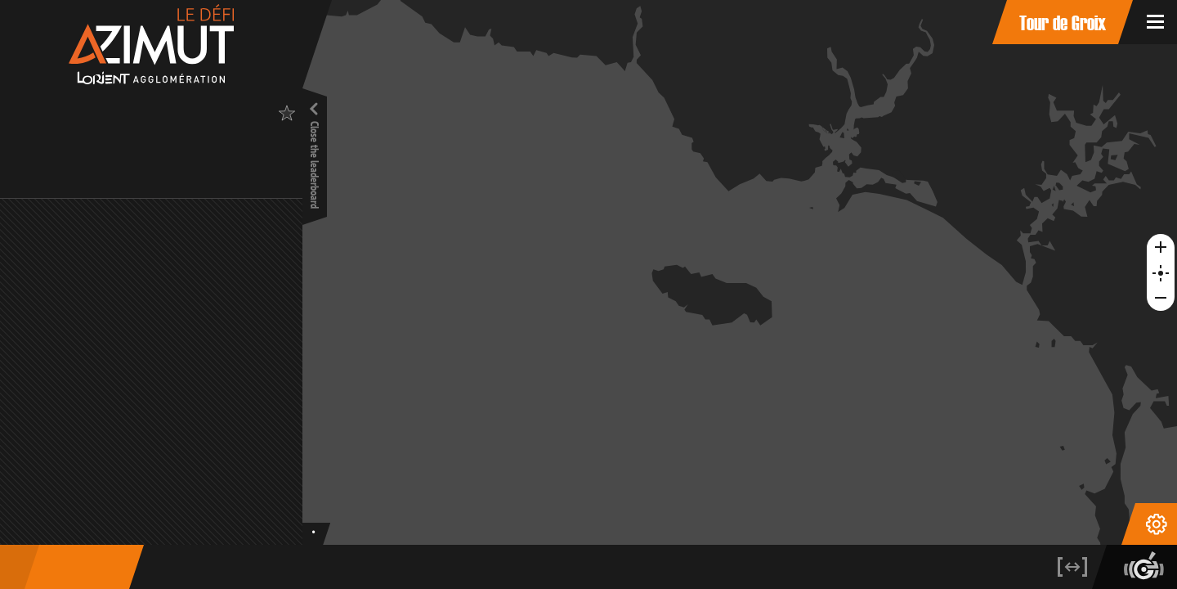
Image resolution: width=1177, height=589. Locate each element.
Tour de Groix (1062, 22)
